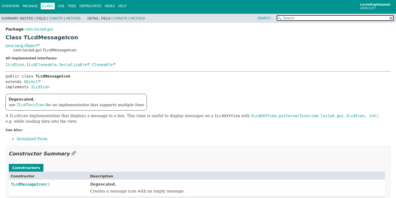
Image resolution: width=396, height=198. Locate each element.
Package (30, 6)
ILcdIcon (15, 64)
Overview (10, 6)
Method (73, 18)
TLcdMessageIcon (28, 184)
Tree (72, 6)
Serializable (73, 64)
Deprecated (90, 6)
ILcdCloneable (41, 64)
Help (122, 6)
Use (61, 6)
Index (110, 6)
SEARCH (264, 18)
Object (31, 81)
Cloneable (102, 64)
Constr (56, 18)
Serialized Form (32, 139)
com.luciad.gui (39, 29)
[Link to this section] (74, 153)
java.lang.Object (21, 45)
